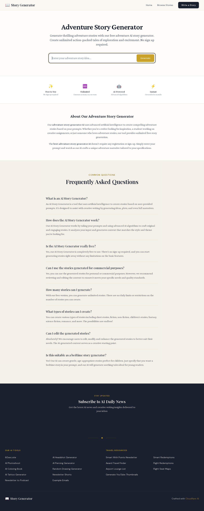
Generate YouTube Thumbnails (122, 474)
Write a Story (188, 5)
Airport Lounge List (116, 468)
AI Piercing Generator (64, 463)
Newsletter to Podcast (17, 480)
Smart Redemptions (164, 457)
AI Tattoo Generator (15, 474)
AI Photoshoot (12, 463)
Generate (145, 58)
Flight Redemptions (163, 463)
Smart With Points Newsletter (121, 457)
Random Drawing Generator (67, 468)
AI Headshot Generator (65, 457)
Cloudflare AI (192, 498)
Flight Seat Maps (162, 468)
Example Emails (61, 480)
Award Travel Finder (116, 463)
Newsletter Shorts (62, 474)
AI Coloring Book (13, 468)
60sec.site (10, 457)
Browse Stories (165, 5)
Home (149, 5)
